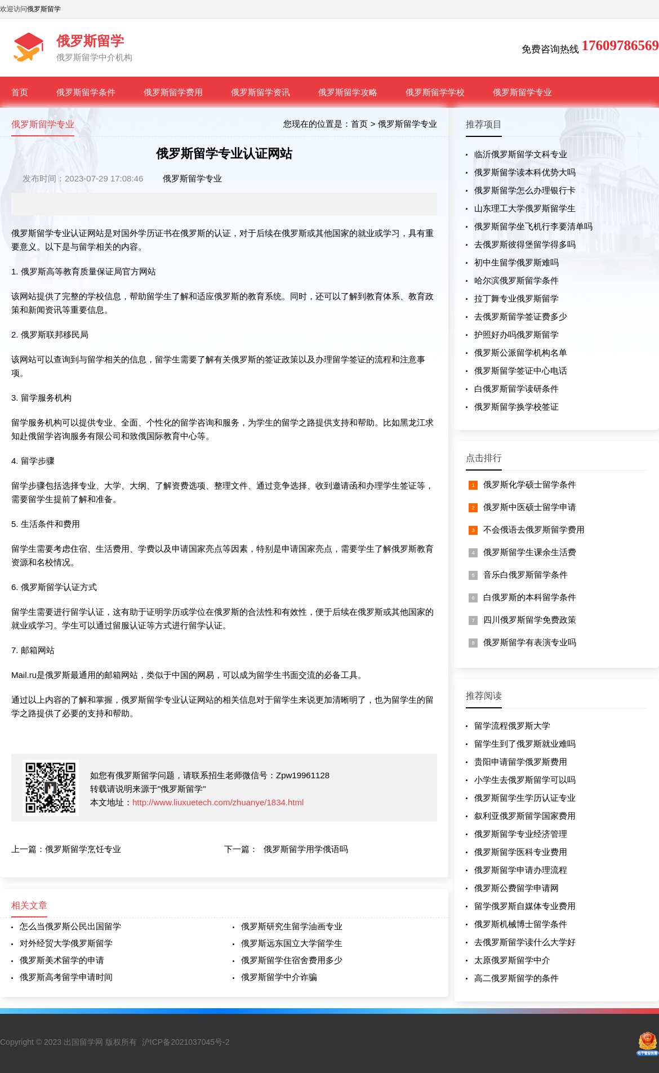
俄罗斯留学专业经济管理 (520, 834)
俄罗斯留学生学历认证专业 (525, 797)
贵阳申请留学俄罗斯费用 (520, 761)
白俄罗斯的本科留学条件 (529, 597)
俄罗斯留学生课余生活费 (529, 552)
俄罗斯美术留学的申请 (62, 960)
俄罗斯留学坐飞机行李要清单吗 (533, 226)
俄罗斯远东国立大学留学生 (291, 943)
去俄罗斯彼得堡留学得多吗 (525, 244)
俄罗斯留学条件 (85, 92)
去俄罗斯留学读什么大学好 (525, 942)
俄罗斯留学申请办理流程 (520, 870)
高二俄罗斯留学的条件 (516, 978)
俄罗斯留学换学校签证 (516, 406)
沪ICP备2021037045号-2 (186, 1042)
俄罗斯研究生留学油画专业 (291, 926)
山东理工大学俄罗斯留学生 (525, 208)
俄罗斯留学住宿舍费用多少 (291, 960)
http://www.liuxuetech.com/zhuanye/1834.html (218, 802)
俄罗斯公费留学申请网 (516, 888)
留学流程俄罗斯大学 (512, 725)
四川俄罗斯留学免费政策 (529, 619)
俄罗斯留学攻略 (347, 92)
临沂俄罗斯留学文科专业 (520, 154)
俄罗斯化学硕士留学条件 (529, 484)
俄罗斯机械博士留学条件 (520, 924)
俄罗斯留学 (44, 9)
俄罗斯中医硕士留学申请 (529, 507)
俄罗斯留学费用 (173, 92)
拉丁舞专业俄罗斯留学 (516, 298)
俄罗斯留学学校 (435, 92)
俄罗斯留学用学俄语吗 (306, 849)
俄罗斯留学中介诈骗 (279, 977)
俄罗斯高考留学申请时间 (66, 977)
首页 (19, 92)
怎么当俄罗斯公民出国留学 (70, 926)
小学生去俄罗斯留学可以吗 (525, 779)
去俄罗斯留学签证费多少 (520, 316)
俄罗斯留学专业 (522, 92)
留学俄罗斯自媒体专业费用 (525, 906)
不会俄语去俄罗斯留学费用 (534, 529)
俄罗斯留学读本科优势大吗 (525, 172)
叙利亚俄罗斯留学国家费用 (525, 816)
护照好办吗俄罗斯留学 (516, 334)
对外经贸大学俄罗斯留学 (66, 943)
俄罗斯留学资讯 (260, 92)
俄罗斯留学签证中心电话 (520, 370)
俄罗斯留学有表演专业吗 (529, 642)
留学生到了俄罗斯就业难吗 (525, 743)
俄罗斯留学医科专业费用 (520, 852)
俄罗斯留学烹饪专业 (83, 849)
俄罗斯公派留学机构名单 (520, 352)
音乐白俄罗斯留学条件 (525, 574)
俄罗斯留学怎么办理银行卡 (525, 190)
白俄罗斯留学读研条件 (516, 388)
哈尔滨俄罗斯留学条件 (516, 280)
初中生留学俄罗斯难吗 (516, 262)
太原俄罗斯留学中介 (512, 960)
